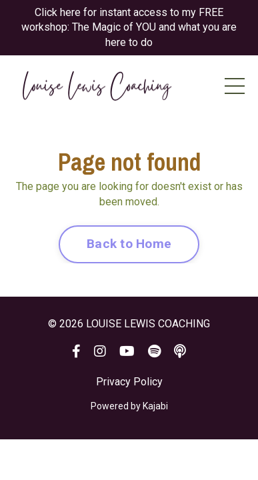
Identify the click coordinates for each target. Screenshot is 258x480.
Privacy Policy (129, 381)
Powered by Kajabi (129, 406)
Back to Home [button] (129, 243)
